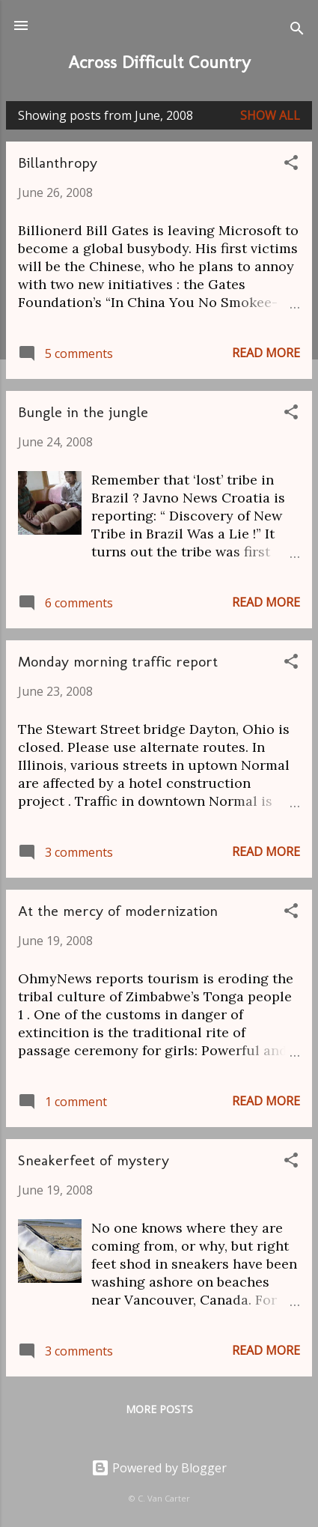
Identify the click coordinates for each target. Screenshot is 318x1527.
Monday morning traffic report (118, 661)
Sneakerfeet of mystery (93, 1160)
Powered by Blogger (159, 1468)
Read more (266, 352)
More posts (159, 1409)
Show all (270, 115)
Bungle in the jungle (83, 412)
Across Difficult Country (159, 62)
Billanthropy (57, 162)
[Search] (297, 30)
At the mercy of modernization (118, 911)
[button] (291, 165)
